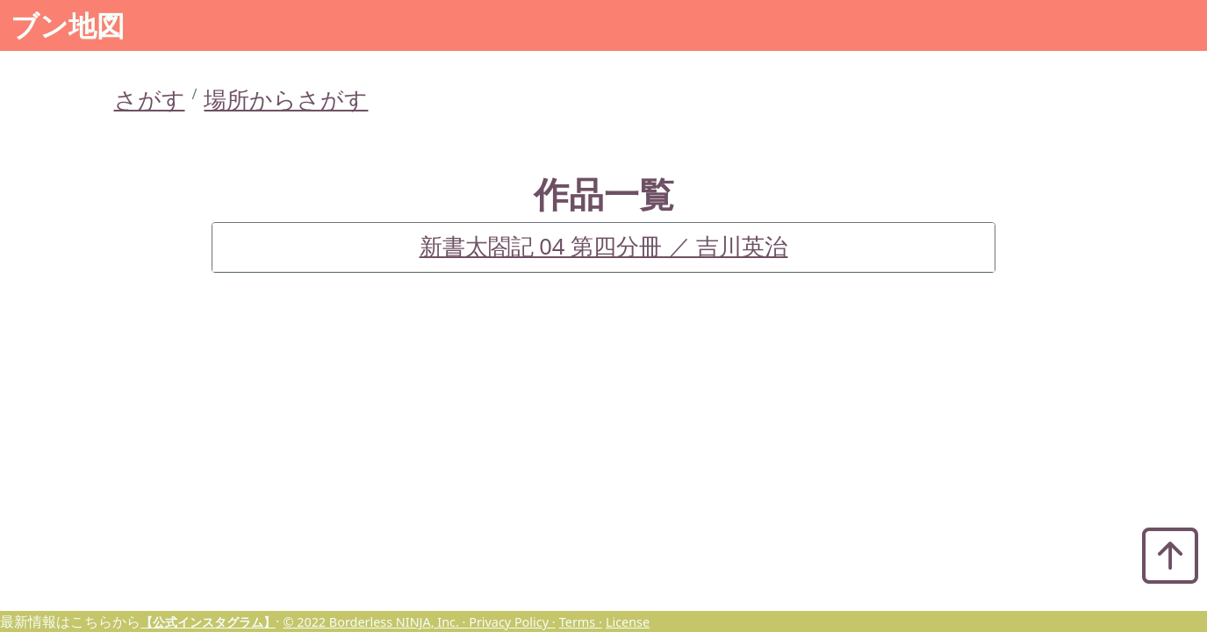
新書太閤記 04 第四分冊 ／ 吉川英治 (604, 246)
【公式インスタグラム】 (208, 622)
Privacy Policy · (512, 622)
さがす (149, 99)
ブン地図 (68, 25)
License (628, 622)
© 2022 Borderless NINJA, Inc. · (376, 622)
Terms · (580, 622)
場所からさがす (286, 99)
